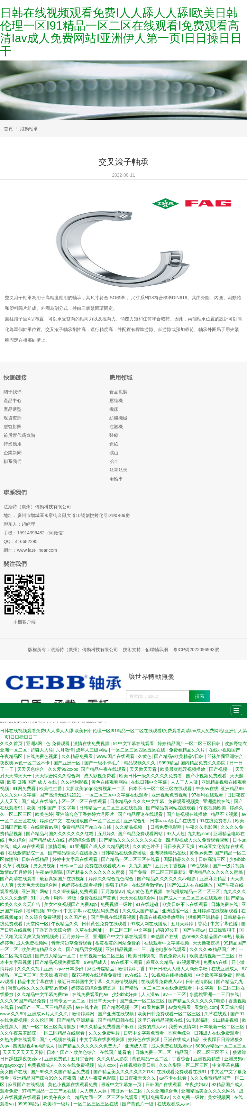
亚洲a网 (34, 743)
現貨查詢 (13, 417)
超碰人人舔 (42, 749)
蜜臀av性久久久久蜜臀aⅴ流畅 (38, 988)
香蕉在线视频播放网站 (162, 917)
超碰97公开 (168, 930)
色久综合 (17, 840)
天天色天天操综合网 (38, 885)
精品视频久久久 (140, 762)
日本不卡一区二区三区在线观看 (161, 788)
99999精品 (28, 1103)
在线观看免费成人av (162, 981)
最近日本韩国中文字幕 (80, 981)
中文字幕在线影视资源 (102, 1039)
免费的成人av (152, 1026)
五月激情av (112, 891)
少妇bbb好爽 (125, 994)
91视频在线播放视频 (172, 975)
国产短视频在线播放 (187, 814)
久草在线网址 (89, 930)
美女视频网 (220, 1097)
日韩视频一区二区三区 (102, 955)
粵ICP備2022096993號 (196, 649)
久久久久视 (29, 968)
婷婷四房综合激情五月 (94, 988)
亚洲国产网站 (36, 891)
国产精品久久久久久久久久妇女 (131, 840)
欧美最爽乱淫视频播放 (183, 769)
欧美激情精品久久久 (42, 949)
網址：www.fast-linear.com (30, 550)
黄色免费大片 (173, 955)
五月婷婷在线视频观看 (216, 910)
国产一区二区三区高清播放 (49, 1026)
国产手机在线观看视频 (114, 917)
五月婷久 (106, 833)
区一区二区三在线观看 (84, 801)
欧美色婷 (44, 814)
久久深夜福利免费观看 (75, 891)
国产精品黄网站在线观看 (171, 807)
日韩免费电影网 (166, 827)
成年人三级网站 (92, 749)
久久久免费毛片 (104, 1033)
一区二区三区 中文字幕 (129, 930)
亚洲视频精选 (207, 1058)
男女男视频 (45, 865)
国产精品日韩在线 (116, 1020)
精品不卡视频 (225, 814)
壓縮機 (116, 400)
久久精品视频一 (131, 827)
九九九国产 (141, 865)
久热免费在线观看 (18, 1039)
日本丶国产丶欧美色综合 (72, 1052)
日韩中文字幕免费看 (144, 1033)
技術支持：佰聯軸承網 (145, 649)
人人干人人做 (185, 782)
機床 (113, 409)
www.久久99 (12, 1013)
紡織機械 (118, 417)
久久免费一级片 (188, 1097)
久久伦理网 (42, 1020)
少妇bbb (237, 859)
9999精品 (168, 762)
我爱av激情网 (183, 1026)
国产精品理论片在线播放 (73, 852)
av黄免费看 (180, 1007)
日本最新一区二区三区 (222, 1026)
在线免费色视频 (42, 756)
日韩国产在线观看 (164, 1084)
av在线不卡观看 (127, 962)
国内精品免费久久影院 (203, 762)
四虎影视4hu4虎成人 (34, 1045)
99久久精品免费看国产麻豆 (107, 1026)
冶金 (113, 461)
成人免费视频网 (32, 943)
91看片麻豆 (154, 1007)
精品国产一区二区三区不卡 (202, 1052)
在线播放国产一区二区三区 (93, 820)
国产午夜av (194, 930)
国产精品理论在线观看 (141, 814)
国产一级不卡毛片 (103, 762)
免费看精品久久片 (187, 749)
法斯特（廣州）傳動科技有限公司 (37, 506)
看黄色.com (206, 1007)
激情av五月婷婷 (16, 872)
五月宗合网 (83, 1058)
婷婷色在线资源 (144, 1039)
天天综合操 (231, 1007)
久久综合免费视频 (43, 917)
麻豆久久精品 (160, 962)
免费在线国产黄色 (98, 897)
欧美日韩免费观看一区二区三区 (170, 1013)
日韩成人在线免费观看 (217, 1033)
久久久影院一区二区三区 (184, 1065)
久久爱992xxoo (63, 769)
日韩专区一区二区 (68, 1000)
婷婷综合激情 (82, 840)
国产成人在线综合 (40, 801)
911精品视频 (226, 1020)
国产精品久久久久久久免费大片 (90, 1045)
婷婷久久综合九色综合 (111, 878)
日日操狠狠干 (223, 930)
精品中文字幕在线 (36, 981)
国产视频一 (221, 769)
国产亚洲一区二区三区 (143, 1000)
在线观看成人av (173, 1103)
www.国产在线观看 (115, 756)
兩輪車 (116, 478)
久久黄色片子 (147, 846)
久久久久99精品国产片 (212, 949)
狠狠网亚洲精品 (204, 917)
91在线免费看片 (216, 820)
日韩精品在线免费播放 (124, 852)
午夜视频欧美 (213, 807)
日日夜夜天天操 (179, 846)
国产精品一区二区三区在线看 (131, 859)
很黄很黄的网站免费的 (118, 943)
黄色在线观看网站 (110, 782)
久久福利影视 (75, 782)
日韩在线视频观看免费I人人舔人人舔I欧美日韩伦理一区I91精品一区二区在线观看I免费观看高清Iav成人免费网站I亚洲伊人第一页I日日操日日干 (121, 32)
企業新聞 (13, 452)
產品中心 (13, 400)
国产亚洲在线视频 (116, 1013)
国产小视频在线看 (58, 1039)
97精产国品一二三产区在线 (49, 1090)
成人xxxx (107, 1065)
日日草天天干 (103, 1000)
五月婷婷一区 (76, 936)
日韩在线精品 (36, 859)
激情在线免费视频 (92, 743)
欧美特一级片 (57, 1103)
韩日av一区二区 (127, 1090)
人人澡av (151, 994)
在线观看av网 (45, 827)
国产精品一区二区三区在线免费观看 (156, 988)
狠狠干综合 (117, 885)
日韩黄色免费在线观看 (105, 923)
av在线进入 (137, 975)
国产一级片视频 (229, 865)
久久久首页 (12, 743)
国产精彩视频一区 (120, 1007)
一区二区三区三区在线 (96, 1103)
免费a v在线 (216, 962)
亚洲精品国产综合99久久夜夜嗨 (45, 1078)
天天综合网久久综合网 (58, 775)
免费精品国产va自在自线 (87, 827)
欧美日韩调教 (142, 955)
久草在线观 (216, 1013)
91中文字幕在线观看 (134, 743)
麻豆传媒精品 (101, 968)
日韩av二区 (70, 865)
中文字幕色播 (224, 923)
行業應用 (13, 444)
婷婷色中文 (51, 820)
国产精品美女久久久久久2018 (123, 1071)
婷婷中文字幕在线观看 (75, 859)
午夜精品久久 (65, 923)
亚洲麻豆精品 (213, 878)
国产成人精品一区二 (56, 955)
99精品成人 (96, 962)
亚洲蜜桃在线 (217, 801)
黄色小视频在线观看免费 (73, 1084)
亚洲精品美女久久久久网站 (208, 1090)
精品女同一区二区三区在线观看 (107, 1097)
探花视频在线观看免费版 (97, 975)
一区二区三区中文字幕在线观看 (117, 795)
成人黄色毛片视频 (145, 891)
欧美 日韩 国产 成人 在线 (32, 782)
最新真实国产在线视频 (63, 878)
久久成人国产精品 (141, 910)
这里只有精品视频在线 (161, 1020)
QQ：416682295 (21, 541)
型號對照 (13, 426)
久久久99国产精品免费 (23, 1000)
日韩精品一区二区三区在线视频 (111, 807)
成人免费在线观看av (172, 1045)
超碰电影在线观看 (168, 949)
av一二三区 (175, 994)
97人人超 (176, 833)
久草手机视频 (17, 865)
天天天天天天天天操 (23, 1052)
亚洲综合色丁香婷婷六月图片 (85, 814)
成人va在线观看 (29, 846)
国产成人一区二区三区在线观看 (191, 897)
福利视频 (35, 910)
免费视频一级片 (116, 904)
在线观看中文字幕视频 (167, 943)
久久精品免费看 (77, 756)
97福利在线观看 (207, 795)
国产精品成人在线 (47, 840)
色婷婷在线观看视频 (82, 885)
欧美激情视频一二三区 (212, 955)
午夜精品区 (12, 756)
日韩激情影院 (200, 981)
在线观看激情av (148, 885)
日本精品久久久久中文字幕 (137, 801)
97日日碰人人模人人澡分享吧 (179, 968)
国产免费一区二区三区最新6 (158, 872)
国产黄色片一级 (138, 1103)
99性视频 (200, 865)
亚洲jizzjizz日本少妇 (64, 968)
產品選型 (13, 409)
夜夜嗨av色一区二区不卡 (25, 762)
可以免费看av (156, 1097)
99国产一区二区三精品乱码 (45, 1007)
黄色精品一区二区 (150, 1058)
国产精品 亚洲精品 (76, 1020)
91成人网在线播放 (149, 923)
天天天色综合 (31, 769)
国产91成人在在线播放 (190, 885)
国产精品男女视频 (84, 949)
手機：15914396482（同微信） (35, 532)
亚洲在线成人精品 (182, 1039)
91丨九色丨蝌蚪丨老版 (54, 897)
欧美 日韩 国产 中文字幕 (52, 807)
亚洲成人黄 (137, 1045)
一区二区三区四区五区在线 (139, 749)
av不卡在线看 (173, 1078)
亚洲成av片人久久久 (48, 1013)
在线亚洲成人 (225, 968)
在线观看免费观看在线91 (182, 1071)
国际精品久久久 (179, 859)
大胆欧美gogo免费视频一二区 (96, 788)
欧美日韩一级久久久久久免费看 (151, 775)
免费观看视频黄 (184, 801)
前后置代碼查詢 (19, 435)
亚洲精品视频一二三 (126, 949)
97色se (54, 910)
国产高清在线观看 (18, 878)
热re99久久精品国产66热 (207, 936)
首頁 (8, 128)
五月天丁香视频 (171, 865)
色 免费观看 (58, 743)
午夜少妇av (197, 1084)
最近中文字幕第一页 (122, 1084)
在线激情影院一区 (26, 852)
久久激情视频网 (122, 981)
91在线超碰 (148, 904)
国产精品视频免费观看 (58, 962)
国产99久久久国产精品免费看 (61, 1071)
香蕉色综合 (180, 1033)
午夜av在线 (207, 788)
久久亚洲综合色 (162, 1090)
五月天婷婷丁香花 (189, 923)
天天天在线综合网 (138, 897)
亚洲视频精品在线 (168, 852)
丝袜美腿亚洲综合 (225, 756)
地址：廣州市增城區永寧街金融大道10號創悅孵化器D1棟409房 (67, 515)
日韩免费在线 (225, 904)
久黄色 (144, 756)
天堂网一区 (37, 923)
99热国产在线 (165, 936)
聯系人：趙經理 (19, 524)
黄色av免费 (200, 852)
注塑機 (116, 426)
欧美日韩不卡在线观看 (185, 904)
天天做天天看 (144, 769)
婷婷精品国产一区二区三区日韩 (190, 743)
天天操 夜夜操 (54, 975)
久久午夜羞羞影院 (18, 1033)
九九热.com (199, 833)
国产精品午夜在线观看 (104, 769)
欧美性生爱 (51, 788)
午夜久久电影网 (202, 827)
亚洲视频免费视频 (170, 795)
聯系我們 (13, 461)
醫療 (113, 435)
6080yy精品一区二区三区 (221, 1045)
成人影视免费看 (100, 775)
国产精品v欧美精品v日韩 (179, 756)
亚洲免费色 (56, 1058)
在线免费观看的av (91, 994)
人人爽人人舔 (94, 1090)
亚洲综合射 (135, 820)
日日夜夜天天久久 (138, 1078)
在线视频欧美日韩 (138, 1065)
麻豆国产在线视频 (26, 1084)
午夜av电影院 (49, 872)
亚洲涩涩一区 (176, 910)
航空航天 (118, 470)
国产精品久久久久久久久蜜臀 (96, 872)
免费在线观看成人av (106, 865)
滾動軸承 (29, 128)
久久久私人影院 (113, 1058)
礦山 (113, 452)
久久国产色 (76, 917)
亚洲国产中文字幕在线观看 (120, 936)
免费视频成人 (41, 1065)
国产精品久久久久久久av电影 (167, 878)
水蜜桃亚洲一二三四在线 (214, 994)
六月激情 (65, 749)
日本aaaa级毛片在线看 (173, 820)
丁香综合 (181, 1058)
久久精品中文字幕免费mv (43, 994)
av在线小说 (87, 1007)
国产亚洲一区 (67, 762)
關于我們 (13, 391)
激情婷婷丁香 (132, 968)
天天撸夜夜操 (207, 943)
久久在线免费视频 (76, 1065)
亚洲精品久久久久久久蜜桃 (216, 872)
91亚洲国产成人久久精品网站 (100, 846)
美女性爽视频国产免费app (71, 904)
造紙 (113, 444)
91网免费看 (25, 788)
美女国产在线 (14, 1071)
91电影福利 (198, 1020)
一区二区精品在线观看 (63, 1033)
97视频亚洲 (189, 962)
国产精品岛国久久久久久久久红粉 (60, 833)
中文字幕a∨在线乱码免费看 (91, 910)
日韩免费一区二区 (153, 1052)
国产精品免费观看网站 (141, 833)
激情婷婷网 (84, 1013)
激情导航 (58, 846)
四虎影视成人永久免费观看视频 (198, 840)
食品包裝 (118, 391)
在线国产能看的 (116, 1052)
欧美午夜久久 (58, 1097)
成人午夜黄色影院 (98, 1078)
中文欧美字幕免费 (214, 975)
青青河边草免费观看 (72, 943)
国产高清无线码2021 (61, 795)
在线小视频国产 (225, 749)
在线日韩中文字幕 (149, 782)
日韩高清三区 (212, 859)
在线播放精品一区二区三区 (193, 891)
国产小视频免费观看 (207, 775)
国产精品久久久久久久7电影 (197, 1000)
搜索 (200, 696)
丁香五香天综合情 (53, 930)
